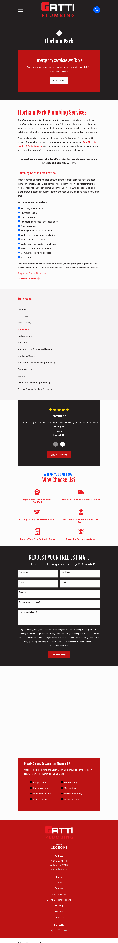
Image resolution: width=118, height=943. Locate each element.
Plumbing (59, 806)
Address (22, 593)
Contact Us (59, 80)
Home (59, 800)
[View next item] (62, 444)
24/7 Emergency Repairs (59, 817)
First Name (23, 572)
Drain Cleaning (59, 811)
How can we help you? (28, 613)
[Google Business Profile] (65, 847)
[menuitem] (59, 309)
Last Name (66, 572)
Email (64, 582)
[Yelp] (52, 847)
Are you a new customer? (29, 603)
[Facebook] (59, 847)
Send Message (59, 655)
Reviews (59, 829)
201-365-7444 (59, 765)
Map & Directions (59, 786)
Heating (59, 823)
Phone (21, 582)
